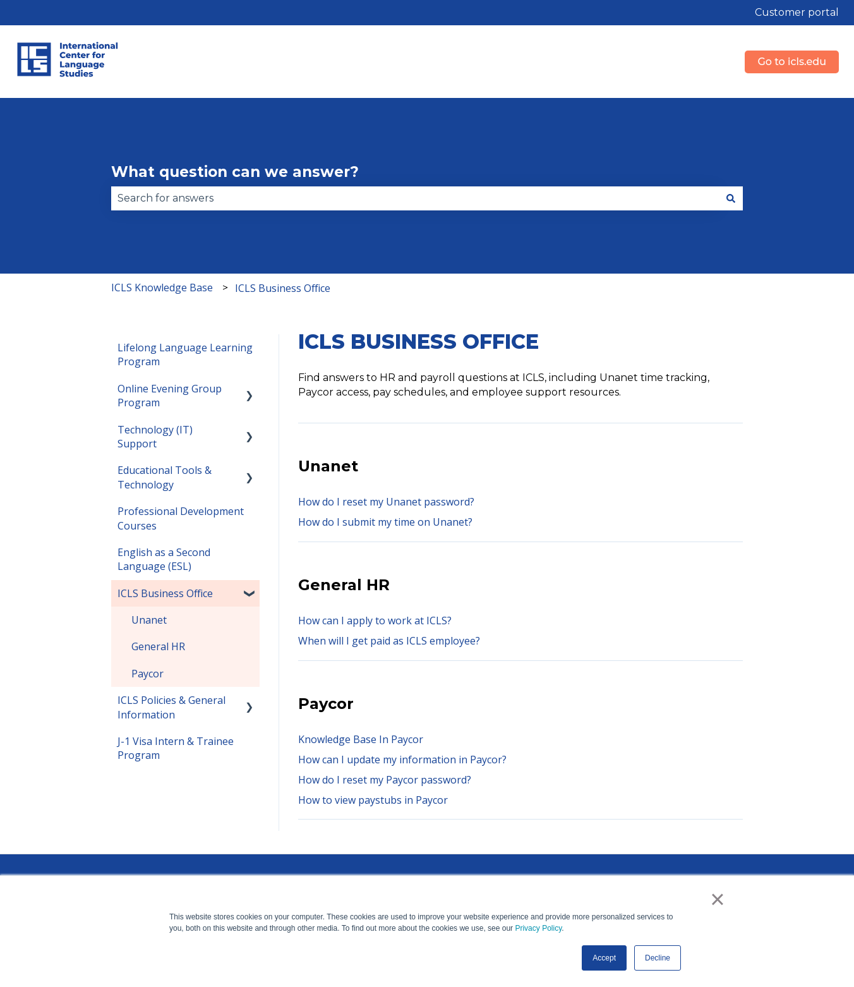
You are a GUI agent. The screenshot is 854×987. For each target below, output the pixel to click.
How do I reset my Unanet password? (386, 502)
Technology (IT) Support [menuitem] (155, 437)
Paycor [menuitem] (147, 674)
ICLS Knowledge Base (162, 287)
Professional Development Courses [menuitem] (180, 518)
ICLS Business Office (282, 288)
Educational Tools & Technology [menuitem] (164, 477)
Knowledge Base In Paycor (360, 739)
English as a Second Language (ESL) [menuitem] (163, 559)
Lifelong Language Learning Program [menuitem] (185, 354)
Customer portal (797, 12)
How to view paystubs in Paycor (373, 800)
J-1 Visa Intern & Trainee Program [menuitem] (175, 748)
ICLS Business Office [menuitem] (165, 593)
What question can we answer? (235, 172)
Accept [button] (604, 958)
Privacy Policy (538, 928)
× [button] (717, 899)
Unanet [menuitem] (149, 620)
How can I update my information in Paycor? (402, 759)
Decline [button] (657, 958)
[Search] (731, 198)
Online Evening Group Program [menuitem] (169, 395)
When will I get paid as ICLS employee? (389, 641)
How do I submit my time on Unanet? (385, 522)
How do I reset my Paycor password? (384, 780)
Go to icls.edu (791, 62)
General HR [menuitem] (158, 646)
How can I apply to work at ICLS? (376, 620)
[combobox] (415, 198)
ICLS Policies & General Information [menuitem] (171, 707)
